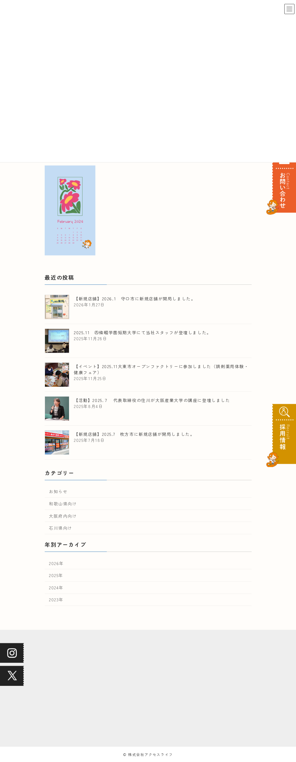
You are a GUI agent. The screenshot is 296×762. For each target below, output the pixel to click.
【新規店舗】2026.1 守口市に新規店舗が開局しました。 (135, 299)
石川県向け (60, 528)
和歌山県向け (63, 504)
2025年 (56, 575)
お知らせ (58, 492)
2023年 (56, 600)
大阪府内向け (63, 516)
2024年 (56, 588)
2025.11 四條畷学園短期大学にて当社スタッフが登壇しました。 (142, 332)
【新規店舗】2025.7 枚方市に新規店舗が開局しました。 (134, 434)
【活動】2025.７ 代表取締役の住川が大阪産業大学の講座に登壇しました (152, 400)
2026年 (56, 563)
